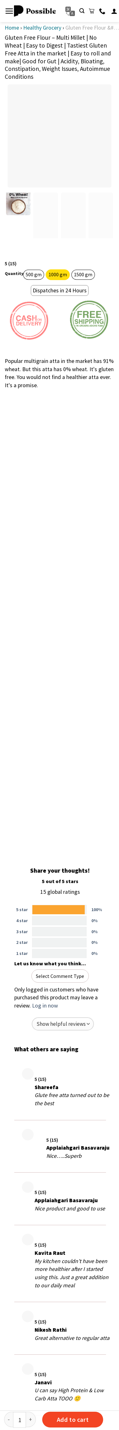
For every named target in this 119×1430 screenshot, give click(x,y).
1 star (22, 953)
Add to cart (73, 1420)
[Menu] (9, 11)
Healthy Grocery (42, 27)
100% (96, 909)
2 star (22, 942)
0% (94, 920)
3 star (22, 931)
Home (12, 27)
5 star (22, 909)
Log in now (45, 1005)
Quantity (14, 274)
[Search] (81, 11)
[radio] (33, 274)
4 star (22, 920)
